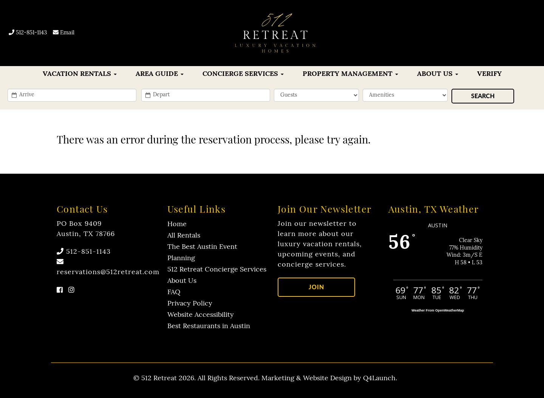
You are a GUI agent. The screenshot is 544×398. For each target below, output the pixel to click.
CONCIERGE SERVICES (243, 74)
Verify (489, 74)
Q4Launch (379, 378)
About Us (437, 74)
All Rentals (183, 235)
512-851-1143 (28, 33)
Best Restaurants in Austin (208, 326)
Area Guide (160, 74)
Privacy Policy (189, 303)
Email (63, 33)
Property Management (350, 74)
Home (177, 224)
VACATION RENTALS (80, 74)
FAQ (173, 292)
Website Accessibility (200, 315)
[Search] (482, 96)
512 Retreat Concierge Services (216, 269)
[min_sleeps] (316, 95)
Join (316, 286)
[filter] (405, 95)
